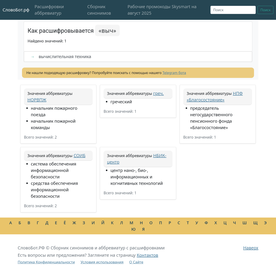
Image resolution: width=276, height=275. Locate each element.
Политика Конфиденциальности (46, 262)
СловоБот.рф (16, 10)
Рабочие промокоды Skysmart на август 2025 (161, 10)
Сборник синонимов (99, 10)
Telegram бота (174, 72)
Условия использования (102, 262)
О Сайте (136, 262)
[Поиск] (233, 10)
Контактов (147, 255)
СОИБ (79, 155)
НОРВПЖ (36, 100)
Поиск (265, 10)
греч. (158, 93)
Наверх (250, 248)
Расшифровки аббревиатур (49, 10)
